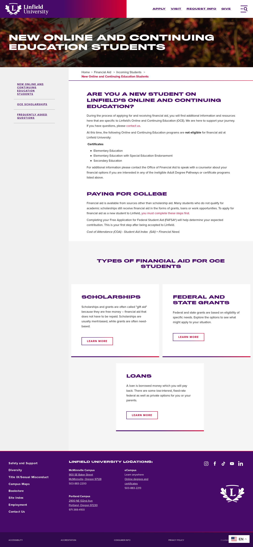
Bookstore (16, 491)
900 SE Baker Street (81, 474)
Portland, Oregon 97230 (83, 505)
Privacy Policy (176, 540)
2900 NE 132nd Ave (81, 501)
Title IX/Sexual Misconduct (29, 477)
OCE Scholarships (32, 104)
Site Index (16, 498)
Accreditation (68, 540)
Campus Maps (19, 484)
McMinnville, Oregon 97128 (85, 479)
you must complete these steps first (165, 213)
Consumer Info (122, 540)
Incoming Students (129, 72)
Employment (18, 505)
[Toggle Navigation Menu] (244, 9)
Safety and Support (23, 463)
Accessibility (16, 540)
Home (86, 72)
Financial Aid (103, 72)
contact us (133, 126)
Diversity (15, 470)
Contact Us (17, 511)
